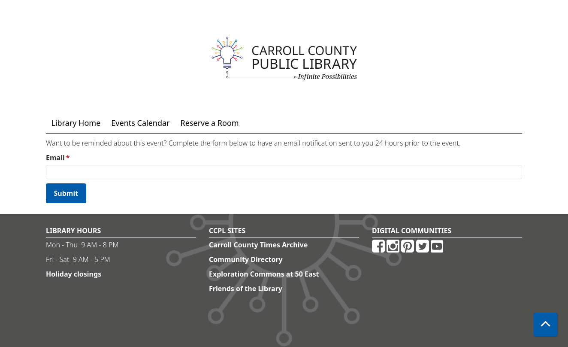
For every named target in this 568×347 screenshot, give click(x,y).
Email (55, 157)
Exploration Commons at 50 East (264, 274)
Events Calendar (140, 123)
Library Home (76, 123)
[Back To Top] (545, 324)
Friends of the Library (245, 288)
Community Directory (246, 259)
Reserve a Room (210, 123)
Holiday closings (73, 274)
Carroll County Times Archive (258, 245)
